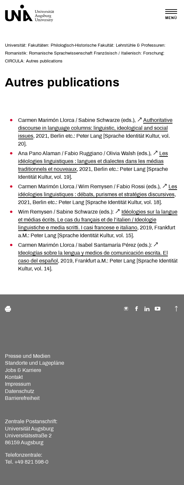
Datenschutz (19, 391)
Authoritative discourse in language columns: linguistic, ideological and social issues (95, 128)
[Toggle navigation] (171, 14)
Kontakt (14, 377)
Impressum (18, 384)
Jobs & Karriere (23, 370)
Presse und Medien (27, 356)
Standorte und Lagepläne (34, 363)
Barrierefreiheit (22, 398)
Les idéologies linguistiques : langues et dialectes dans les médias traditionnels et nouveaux (93, 161)
